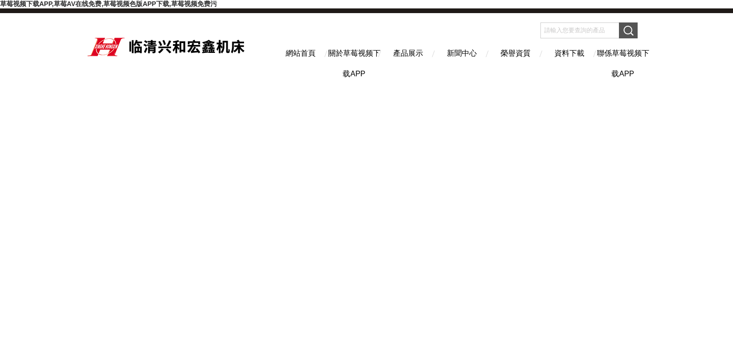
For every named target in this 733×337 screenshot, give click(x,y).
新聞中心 (462, 53)
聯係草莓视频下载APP (623, 61)
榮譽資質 (516, 53)
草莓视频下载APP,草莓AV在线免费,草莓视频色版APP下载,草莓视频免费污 (108, 3)
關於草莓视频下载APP (354, 61)
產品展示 (408, 53)
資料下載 (569, 53)
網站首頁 (301, 53)
